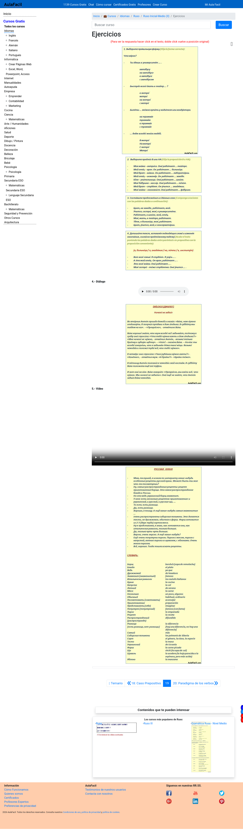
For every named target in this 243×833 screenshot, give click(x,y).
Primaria (9, 176)
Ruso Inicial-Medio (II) (156, 16)
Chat (91, 4)
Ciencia (8, 114)
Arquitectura (11, 222)
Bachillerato (11, 204)
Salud (7, 132)
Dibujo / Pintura (13, 141)
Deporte (9, 136)
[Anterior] (144, 683)
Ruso (136, 16)
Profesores (144, 4)
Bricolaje (9, 158)
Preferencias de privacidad (20, 805)
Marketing (15, 105)
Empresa (9, 91)
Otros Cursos (12, 217)
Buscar (224, 25)
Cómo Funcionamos (16, 789)
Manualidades (12, 82)
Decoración (11, 149)
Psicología (10, 167)
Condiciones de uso (72, 812)
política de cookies (111, 812)
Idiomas (9, 30)
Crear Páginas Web (20, 64)
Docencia (9, 145)
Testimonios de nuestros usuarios (105, 789)
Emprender (15, 96)
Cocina (8, 110)
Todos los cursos (14, 26)
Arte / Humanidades (16, 123)
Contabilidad (16, 101)
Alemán (13, 45)
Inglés (12, 35)
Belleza (8, 154)
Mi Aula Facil (212, 4)
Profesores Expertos (16, 801)
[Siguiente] (195, 683)
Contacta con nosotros (99, 793)
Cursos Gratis (14, 21)
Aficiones (9, 128)
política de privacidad (91, 812)
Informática (11, 59)
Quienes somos (13, 793)
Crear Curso (160, 4)
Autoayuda (10, 87)
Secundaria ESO (13, 180)
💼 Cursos (110, 16)
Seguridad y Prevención (18, 213)
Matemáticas (16, 119)
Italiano (13, 50)
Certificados (11, 797)
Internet (9, 78)
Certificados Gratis (124, 4)
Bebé (7, 162)
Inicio (7, 14)
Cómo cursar (104, 4)
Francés (13, 40)
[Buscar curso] (151, 25)
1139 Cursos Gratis (75, 4)
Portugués (15, 55)
